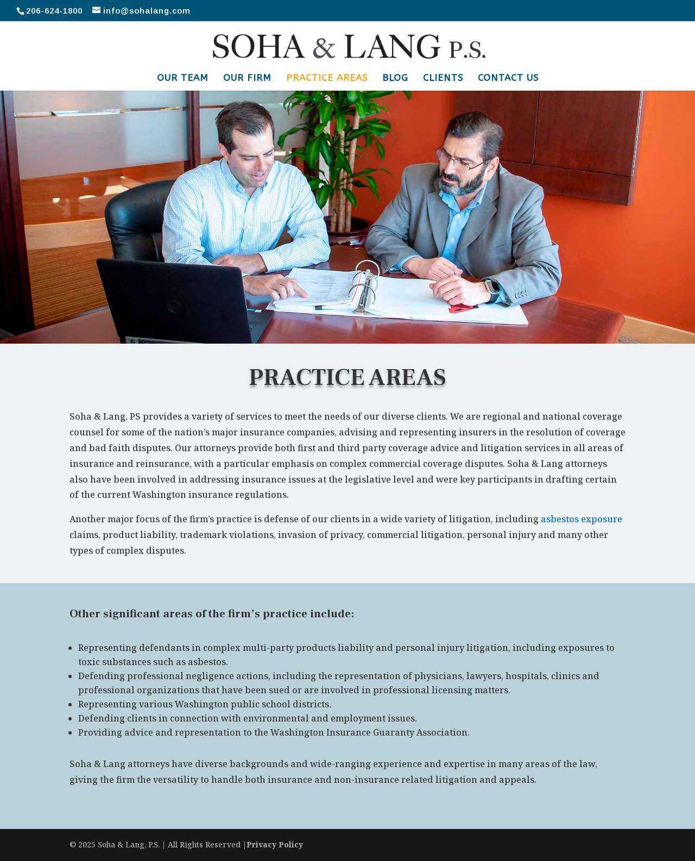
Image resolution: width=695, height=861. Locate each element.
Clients (443, 78)
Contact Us (508, 78)
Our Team (182, 78)
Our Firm (247, 78)
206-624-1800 (54, 10)
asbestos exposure (581, 519)
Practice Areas (327, 78)
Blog (395, 78)
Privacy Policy (275, 844)
